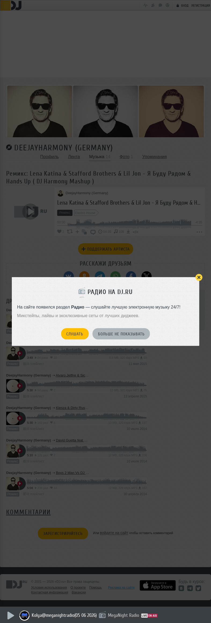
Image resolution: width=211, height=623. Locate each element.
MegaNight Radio (124, 615)
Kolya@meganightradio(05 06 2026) (65, 615)
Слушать (74, 334)
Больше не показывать (121, 334)
